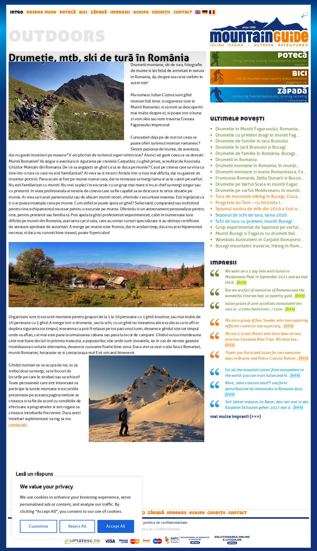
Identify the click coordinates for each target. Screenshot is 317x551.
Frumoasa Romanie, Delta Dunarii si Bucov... (259, 178)
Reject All (77, 526)
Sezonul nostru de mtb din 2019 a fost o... (258, 209)
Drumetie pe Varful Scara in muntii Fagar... (258, 184)
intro (16, 12)
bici (83, 12)
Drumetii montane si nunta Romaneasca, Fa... (261, 172)
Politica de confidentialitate (165, 522)
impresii (120, 12)
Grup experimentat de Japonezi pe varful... (258, 227)
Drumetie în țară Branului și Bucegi (250, 147)
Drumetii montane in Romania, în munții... (257, 166)
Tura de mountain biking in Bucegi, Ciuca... (258, 196)
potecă (67, 12)
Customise (38, 526)
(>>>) (241, 282)
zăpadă (99, 12)
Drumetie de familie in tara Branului (251, 141)
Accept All (115, 526)
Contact (182, 12)
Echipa (141, 12)
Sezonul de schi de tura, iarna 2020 (251, 215)
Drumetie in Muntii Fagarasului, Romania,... (258, 129)
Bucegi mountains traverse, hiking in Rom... (259, 246)
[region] (77, 508)
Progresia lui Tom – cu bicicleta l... (249, 203)
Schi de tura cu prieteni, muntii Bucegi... (255, 221)
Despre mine (41, 12)
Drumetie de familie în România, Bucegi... (256, 153)
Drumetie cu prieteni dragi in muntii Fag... (257, 135)
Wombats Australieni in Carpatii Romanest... (259, 240)
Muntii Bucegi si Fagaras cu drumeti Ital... (256, 233)
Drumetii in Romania (236, 160)
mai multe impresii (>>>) (235, 415)
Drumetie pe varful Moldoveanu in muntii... (259, 190)
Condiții (161, 12)
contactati (17, 424)
